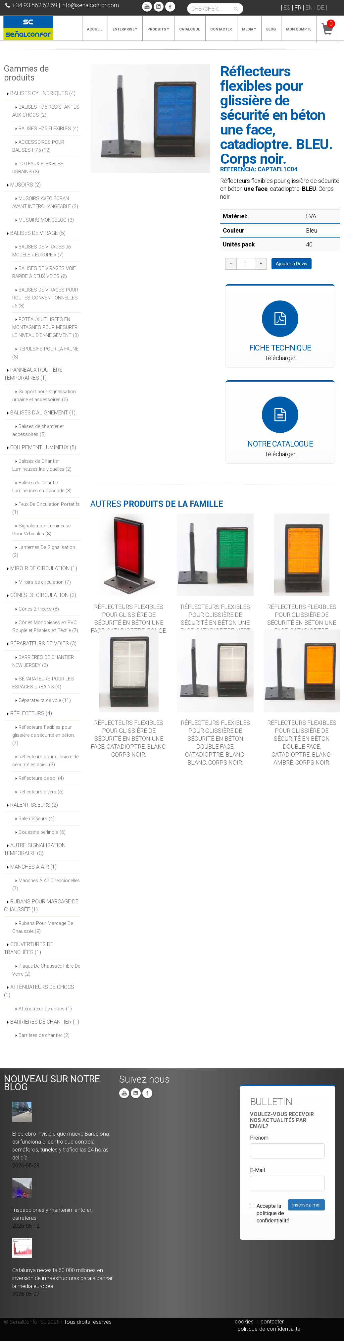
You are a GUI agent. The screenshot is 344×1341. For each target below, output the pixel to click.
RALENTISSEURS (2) (34, 805)
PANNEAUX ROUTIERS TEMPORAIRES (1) (33, 374)
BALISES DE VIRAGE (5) (38, 233)
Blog (271, 29)
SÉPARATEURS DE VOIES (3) (43, 643)
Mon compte (298, 29)
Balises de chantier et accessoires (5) (38, 430)
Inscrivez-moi (306, 1204)
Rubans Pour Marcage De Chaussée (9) (42, 927)
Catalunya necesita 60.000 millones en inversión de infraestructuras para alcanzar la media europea (62, 1278)
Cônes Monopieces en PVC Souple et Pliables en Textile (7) (45, 626)
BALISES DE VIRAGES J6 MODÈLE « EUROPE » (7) (41, 251)
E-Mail (257, 1170)
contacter (272, 1321)
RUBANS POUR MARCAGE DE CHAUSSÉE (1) (41, 905)
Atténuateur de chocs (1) (45, 1009)
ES (286, 7)
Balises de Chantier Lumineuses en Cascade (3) (42, 487)
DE (320, 7)
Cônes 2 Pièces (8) (39, 609)
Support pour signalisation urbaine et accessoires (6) (44, 395)
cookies (244, 1321)
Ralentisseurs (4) (37, 819)
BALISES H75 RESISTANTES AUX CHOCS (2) (45, 111)
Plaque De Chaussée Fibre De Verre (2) (46, 970)
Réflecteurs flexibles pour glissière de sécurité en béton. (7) (43, 735)
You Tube (147, 7)
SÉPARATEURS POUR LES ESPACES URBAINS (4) (43, 683)
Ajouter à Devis (291, 263)
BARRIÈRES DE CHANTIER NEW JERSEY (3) (43, 661)
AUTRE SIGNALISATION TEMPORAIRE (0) (35, 849)
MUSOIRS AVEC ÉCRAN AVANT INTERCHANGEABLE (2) (45, 202)
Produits (158, 29)
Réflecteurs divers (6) (41, 792)
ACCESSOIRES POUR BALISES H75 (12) (38, 146)
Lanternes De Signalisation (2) (43, 551)
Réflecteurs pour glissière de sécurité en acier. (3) (45, 761)
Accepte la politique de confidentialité (269, 1213)
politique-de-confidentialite (269, 1329)
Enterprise (125, 29)
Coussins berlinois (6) (42, 832)
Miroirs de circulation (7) (45, 582)
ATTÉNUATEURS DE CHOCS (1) (39, 991)
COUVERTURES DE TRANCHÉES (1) (28, 948)
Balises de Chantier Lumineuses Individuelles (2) (42, 465)
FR (297, 7)
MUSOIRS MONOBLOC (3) (46, 220)
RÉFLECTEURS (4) (31, 713)
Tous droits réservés (88, 1322)
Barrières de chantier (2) (44, 1035)
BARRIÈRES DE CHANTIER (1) (44, 1022)
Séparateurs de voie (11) (45, 700)
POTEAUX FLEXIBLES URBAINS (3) (38, 168)
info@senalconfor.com (90, 5)
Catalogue (189, 29)
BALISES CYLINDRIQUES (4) (42, 93)
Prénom (259, 1138)
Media (249, 29)
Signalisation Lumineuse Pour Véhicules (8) (41, 530)
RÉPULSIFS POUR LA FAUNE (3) (45, 353)
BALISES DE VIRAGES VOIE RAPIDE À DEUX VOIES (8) (44, 272)
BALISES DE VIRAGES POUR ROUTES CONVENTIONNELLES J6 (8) (45, 298)
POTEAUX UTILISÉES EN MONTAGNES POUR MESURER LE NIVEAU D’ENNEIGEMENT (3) (45, 327)
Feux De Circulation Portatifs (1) (46, 508)
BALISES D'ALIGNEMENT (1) (42, 412)
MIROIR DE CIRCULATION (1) (43, 568)
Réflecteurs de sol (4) (41, 778)
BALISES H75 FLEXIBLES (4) (48, 129)
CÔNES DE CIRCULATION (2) (43, 595)
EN (309, 7)
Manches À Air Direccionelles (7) (46, 884)
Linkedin (159, 7)
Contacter (221, 29)
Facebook (170, 7)
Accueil (94, 29)
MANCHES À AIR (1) (33, 867)
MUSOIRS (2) (25, 185)
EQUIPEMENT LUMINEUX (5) (43, 447)
